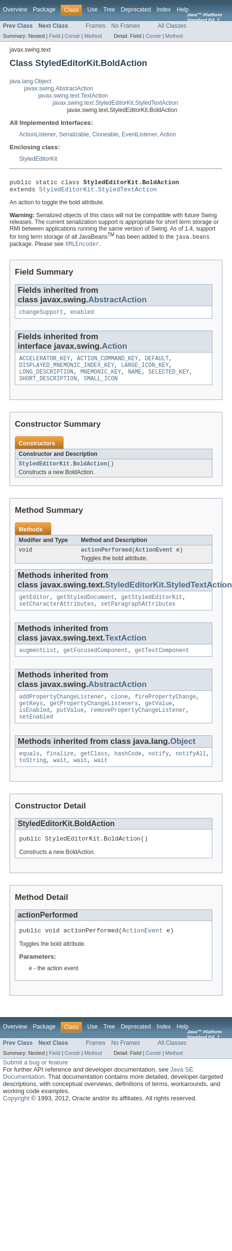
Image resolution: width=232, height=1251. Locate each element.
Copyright (16, 1119)
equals (29, 771)
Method (92, 36)
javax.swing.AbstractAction (58, 88)
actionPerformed (106, 559)
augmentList (37, 662)
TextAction (126, 649)
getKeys (31, 717)
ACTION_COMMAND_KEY (107, 363)
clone (119, 710)
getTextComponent (162, 662)
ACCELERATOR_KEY (44, 363)
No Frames (125, 25)
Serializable (74, 134)
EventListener (139, 134)
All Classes (172, 25)
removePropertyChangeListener (138, 725)
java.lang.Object (30, 81)
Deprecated (136, 9)
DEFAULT (157, 363)
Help (182, 9)
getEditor (34, 607)
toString (32, 778)
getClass (94, 771)
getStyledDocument (85, 607)
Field (54, 36)
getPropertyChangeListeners (94, 717)
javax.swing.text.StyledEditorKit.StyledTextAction (115, 103)
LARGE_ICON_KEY (145, 371)
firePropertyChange (165, 710)
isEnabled (34, 725)
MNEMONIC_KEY (100, 378)
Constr (72, 36)
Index (163, 9)
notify (158, 771)
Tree (109, 9)
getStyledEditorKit (151, 607)
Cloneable (105, 134)
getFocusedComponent (95, 662)
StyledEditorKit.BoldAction (63, 472)
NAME (134, 378)
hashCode (128, 771)
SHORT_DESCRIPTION (48, 386)
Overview (15, 9)
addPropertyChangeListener (61, 710)
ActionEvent (154, 559)
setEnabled (36, 733)
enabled (82, 316)
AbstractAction (117, 302)
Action (168, 134)
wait (59, 778)
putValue (70, 725)
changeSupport (41, 316)
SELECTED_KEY (168, 378)
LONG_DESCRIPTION (46, 378)
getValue (158, 717)
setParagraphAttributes (138, 615)
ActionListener (37, 134)
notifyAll (191, 771)
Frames (95, 25)
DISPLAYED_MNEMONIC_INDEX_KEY (66, 371)
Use (92, 9)
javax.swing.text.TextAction (73, 95)
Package (44, 9)
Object (183, 757)
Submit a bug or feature (35, 1083)
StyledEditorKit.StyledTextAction (98, 192)
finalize (60, 771)
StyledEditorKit (38, 158)
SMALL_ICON (101, 386)
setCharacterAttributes (56, 615)
